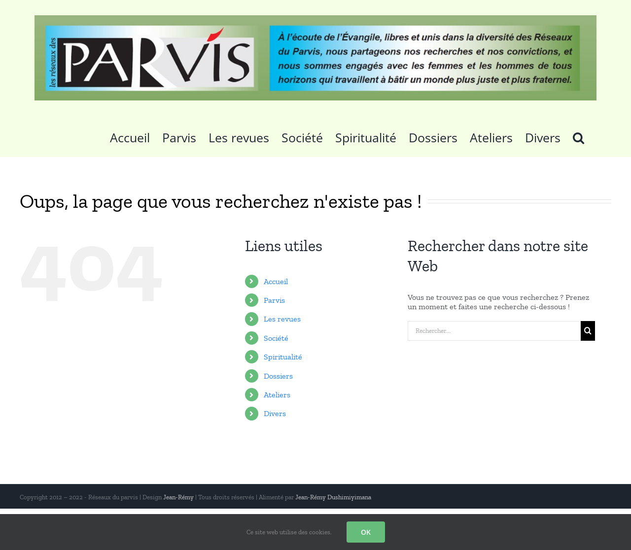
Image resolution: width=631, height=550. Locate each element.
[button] (578, 136)
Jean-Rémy (178, 497)
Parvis (274, 300)
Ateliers (277, 394)
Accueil (276, 281)
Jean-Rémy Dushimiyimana (333, 497)
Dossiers (278, 376)
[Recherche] (588, 331)
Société (276, 338)
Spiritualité (283, 356)
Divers (275, 413)
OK (366, 532)
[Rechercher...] (494, 331)
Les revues (282, 319)
